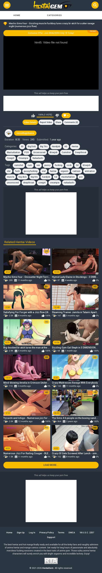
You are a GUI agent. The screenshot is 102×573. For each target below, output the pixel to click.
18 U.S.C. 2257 (86, 532)
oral (44, 171)
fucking (58, 165)
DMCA (72, 532)
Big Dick (32, 146)
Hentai (75, 146)
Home (16, 15)
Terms (61, 532)
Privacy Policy (46, 532)
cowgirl (42, 182)
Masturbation (13, 152)
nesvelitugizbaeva (25, 133)
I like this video (33, 115)
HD (65, 146)
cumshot (18, 165)
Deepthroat (80, 152)
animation (90, 171)
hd (55, 177)
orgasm (64, 171)
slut (9, 171)
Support (51, 537)
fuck (17, 171)
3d (77, 165)
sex (38, 165)
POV (26, 152)
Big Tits (44, 146)
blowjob (86, 165)
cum (30, 165)
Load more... (51, 465)
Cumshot (66, 152)
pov (81, 177)
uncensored (13, 182)
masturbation (68, 177)
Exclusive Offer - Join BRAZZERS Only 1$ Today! (51, 33)
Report (46, 122)
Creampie (23, 158)
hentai (53, 171)
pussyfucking (31, 171)
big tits (34, 177)
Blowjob (53, 152)
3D (22, 146)
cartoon (76, 171)
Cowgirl (10, 158)
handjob (46, 177)
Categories (54, 15)
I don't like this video (57, 115)
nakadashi (69, 182)
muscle (10, 177)
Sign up (21, 532)
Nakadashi (38, 158)
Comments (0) (71, 122)
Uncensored (39, 152)
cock (69, 165)
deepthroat (28, 182)
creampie (54, 182)
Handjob (56, 146)
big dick (22, 177)
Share (58, 122)
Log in (32, 532)
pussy (47, 165)
